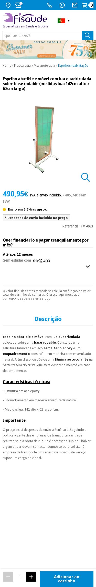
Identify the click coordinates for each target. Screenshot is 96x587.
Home (7, 65)
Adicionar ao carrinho (66, 578)
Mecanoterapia (44, 65)
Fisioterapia (22, 65)
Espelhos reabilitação (73, 65)
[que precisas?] (48, 35)
